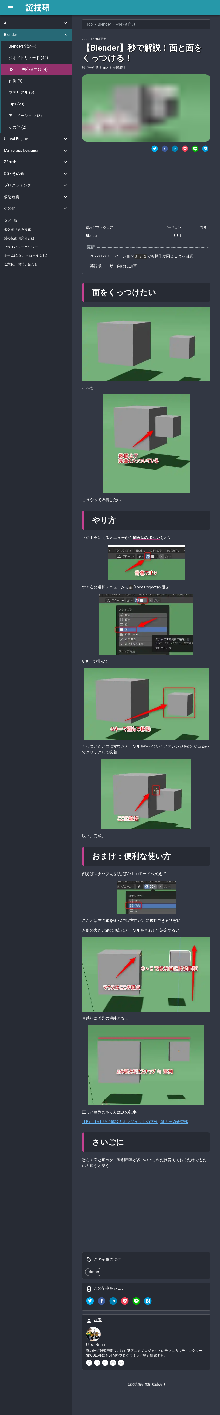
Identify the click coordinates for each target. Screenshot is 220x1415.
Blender (104, 24)
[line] (136, 1301)
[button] (36, 23)
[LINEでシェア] (195, 149)
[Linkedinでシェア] (175, 149)
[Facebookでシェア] (165, 149)
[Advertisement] (146, 189)
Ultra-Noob (95, 1344)
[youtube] (97, 1363)
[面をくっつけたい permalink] (160, 292)
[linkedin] (113, 1301)
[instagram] (113, 1363)
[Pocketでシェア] (185, 149)
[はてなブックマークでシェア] (205, 149)
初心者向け (126, 24)
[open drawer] (10, 8)
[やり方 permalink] (120, 520)
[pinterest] (121, 1363)
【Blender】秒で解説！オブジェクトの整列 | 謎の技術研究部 (135, 1121)
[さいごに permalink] (128, 1142)
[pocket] (125, 1301)
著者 (98, 1320)
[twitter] (154, 149)
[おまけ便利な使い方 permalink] (175, 856)
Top (89, 24)
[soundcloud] (105, 1363)
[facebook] (101, 1301)
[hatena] (148, 1301)
